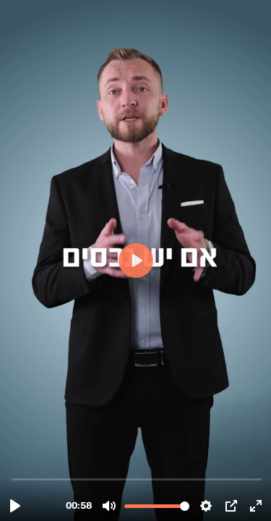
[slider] (137, 479)
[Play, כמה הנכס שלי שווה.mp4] (15, 505)
